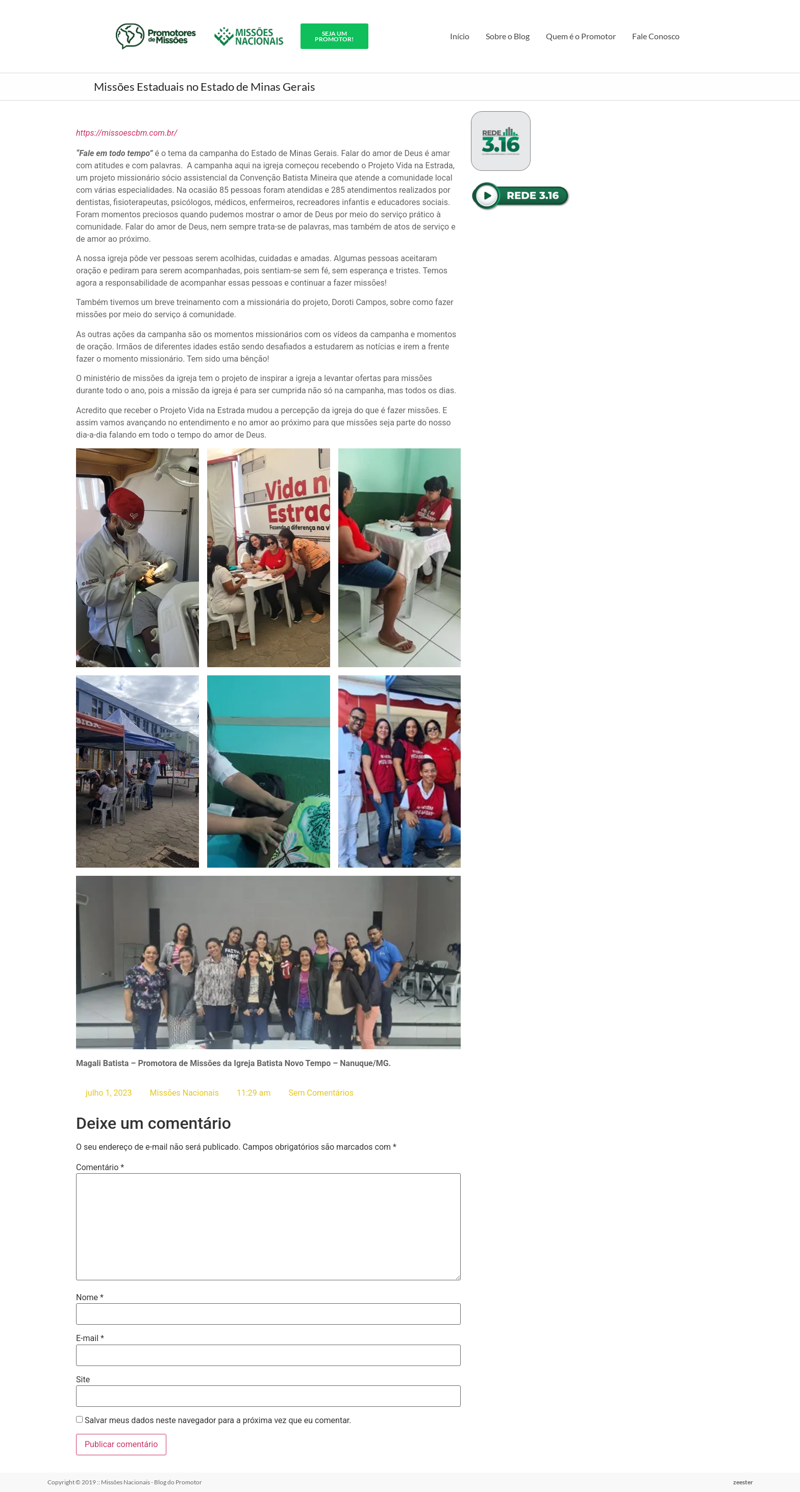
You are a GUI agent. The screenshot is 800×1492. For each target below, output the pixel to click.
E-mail (90, 1338)
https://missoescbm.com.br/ (126, 133)
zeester (743, 1482)
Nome (90, 1298)
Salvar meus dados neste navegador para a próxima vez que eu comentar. (218, 1421)
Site (83, 1379)
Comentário (100, 1167)
